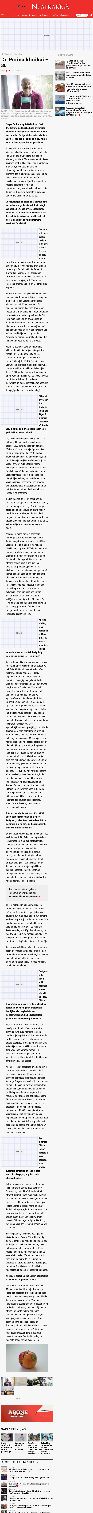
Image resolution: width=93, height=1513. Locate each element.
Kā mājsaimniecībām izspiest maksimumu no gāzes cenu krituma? (29, 1470)
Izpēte (34, 15)
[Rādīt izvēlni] (2, 15)
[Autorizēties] (90, 15)
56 (31, 1493)
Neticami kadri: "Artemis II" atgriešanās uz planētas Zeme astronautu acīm (78, 99)
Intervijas (15, 15)
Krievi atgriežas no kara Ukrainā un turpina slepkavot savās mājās (29, 1492)
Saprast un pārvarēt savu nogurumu (19, 1446)
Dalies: (18, 1399)
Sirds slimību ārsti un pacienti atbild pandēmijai (7, 1447)
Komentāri (26, 15)
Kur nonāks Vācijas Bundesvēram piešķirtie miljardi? (28, 1485)
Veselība (54, 15)
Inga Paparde (5, 71)
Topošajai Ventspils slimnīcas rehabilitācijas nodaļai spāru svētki (34, 1448)
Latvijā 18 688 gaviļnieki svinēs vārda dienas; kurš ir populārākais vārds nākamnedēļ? (78, 87)
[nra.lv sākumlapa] (22, 6)
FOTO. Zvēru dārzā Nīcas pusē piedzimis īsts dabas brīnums (78, 74)
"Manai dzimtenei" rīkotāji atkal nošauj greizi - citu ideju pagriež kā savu (78, 64)
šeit (39, 896)
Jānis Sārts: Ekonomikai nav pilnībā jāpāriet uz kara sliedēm (30, 1499)
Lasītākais (64, 55)
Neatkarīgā (9, 54)
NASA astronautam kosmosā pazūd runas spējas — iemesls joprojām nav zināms (79, 111)
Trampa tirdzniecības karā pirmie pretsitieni (29, 1477)
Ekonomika (64, 15)
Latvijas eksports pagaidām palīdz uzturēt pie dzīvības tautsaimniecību (29, 1506)
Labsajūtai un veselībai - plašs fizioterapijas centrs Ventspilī (47, 1448)
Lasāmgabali (44, 15)
